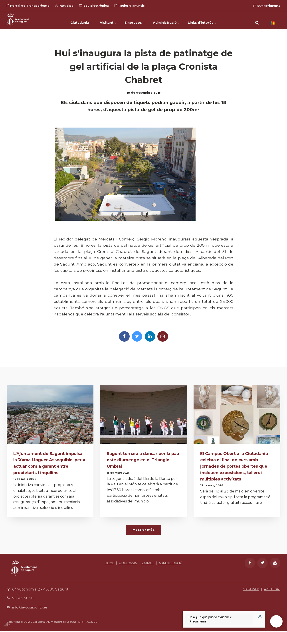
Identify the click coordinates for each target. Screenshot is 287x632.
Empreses (135, 20)
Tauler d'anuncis (130, 5)
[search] (257, 20)
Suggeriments (266, 5)
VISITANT (161, 564)
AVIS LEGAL (270, 590)
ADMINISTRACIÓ (143, 569)
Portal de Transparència (28, 5)
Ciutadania (71, 20)
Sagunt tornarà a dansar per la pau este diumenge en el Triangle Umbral (140, 460)
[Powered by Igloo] (6, 626)
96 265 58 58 (23, 599)
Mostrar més (143, 531)
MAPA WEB (247, 590)
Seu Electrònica (94, 5)
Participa (64, 5)
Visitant (104, 20)
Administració (171, 20)
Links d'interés (212, 20)
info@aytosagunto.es (31, 608)
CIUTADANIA (139, 564)
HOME (119, 564)
